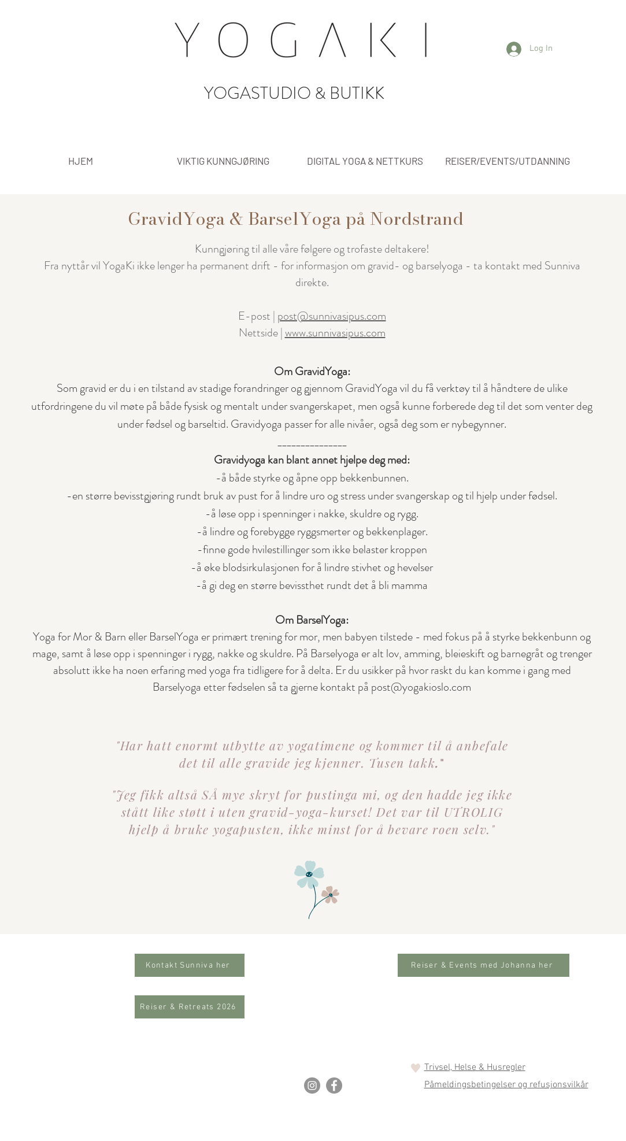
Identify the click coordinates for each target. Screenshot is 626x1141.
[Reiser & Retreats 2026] (190, 1006)
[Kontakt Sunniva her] (190, 965)
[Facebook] (334, 1085)
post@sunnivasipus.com (331, 316)
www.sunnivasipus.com (335, 332)
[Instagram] (312, 1085)
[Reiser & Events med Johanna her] (483, 965)
